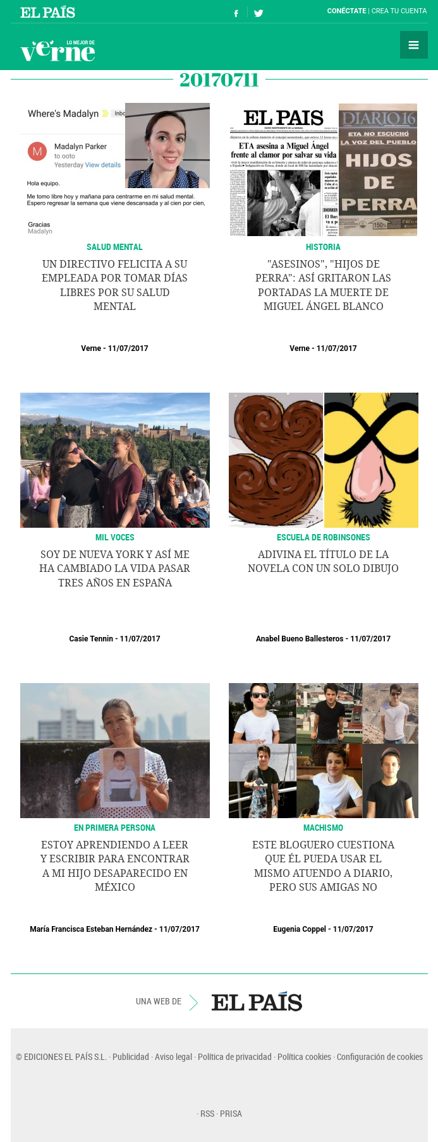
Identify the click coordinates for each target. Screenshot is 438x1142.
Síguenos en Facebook (236, 11)
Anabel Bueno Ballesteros (300, 638)
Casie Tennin (91, 638)
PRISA (231, 1113)
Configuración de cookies (380, 1056)
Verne (57, 50)
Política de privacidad (235, 1056)
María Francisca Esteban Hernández (91, 929)
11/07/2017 (128, 348)
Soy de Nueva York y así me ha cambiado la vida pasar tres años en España (114, 569)
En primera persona (114, 827)
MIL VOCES (115, 537)
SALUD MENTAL (115, 247)
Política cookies (304, 1056)
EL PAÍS (257, 1001)
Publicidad (131, 1056)
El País (49, 11)
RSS (207, 1113)
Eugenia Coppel (299, 929)
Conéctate (347, 11)
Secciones (414, 45)
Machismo (323, 827)
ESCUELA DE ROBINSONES (323, 537)
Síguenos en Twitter (258, 11)
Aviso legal (173, 1056)
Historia (323, 247)
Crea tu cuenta (399, 11)
